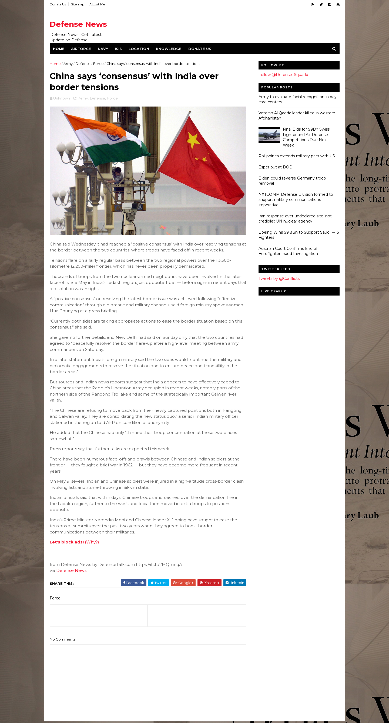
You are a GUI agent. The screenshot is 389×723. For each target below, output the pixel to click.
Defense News (78, 24)
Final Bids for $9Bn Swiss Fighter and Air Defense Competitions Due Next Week (306, 137)
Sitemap (77, 4)
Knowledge (169, 49)
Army (68, 63)
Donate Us (58, 4)
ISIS (118, 49)
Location (139, 49)
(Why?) (92, 542)
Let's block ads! (67, 542)
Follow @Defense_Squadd (283, 74)
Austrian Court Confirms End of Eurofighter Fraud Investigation (288, 251)
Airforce (81, 49)
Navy (103, 49)
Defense (82, 63)
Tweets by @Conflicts (279, 278)
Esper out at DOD (276, 167)
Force (98, 63)
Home (59, 49)
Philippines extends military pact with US (297, 156)
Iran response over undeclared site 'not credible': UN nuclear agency (295, 219)
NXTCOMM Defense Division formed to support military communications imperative (296, 199)
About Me (97, 4)
